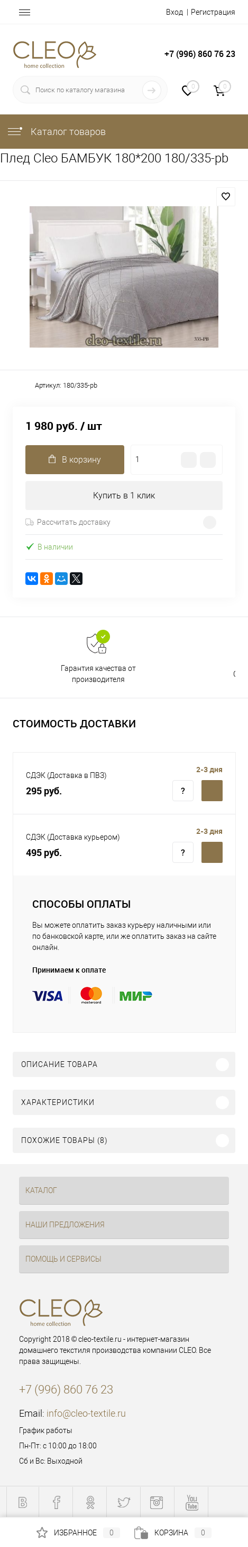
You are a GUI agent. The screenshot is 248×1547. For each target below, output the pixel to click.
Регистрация (213, 12)
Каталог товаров (56, 131)
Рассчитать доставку (68, 522)
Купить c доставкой (212, 790)
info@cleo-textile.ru (86, 1413)
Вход (174, 12)
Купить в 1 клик (124, 496)
